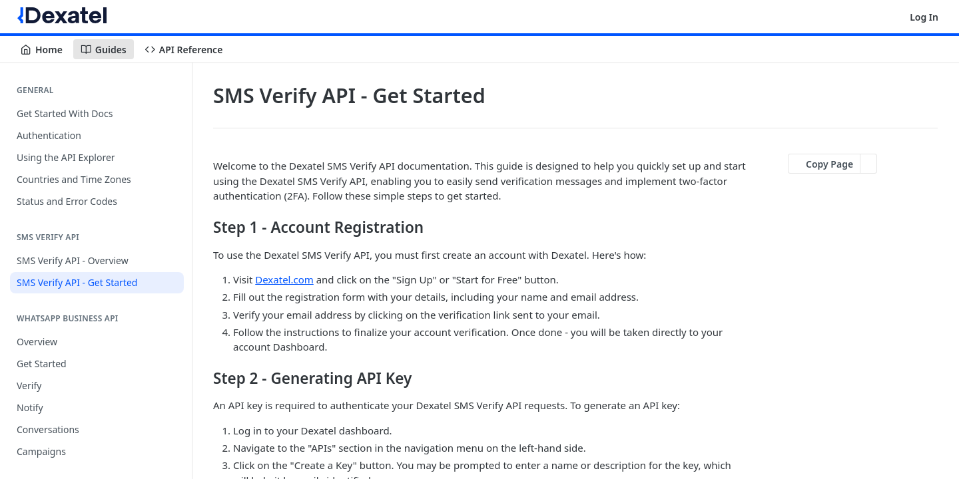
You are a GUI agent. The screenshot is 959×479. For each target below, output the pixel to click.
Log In (924, 17)
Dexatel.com (284, 279)
